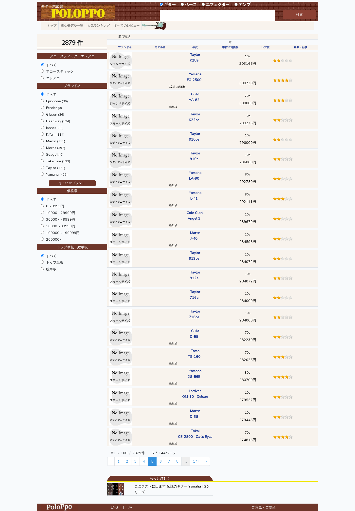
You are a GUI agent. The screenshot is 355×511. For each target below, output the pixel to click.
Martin (55, 141)
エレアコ (53, 78)
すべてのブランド (72, 183)
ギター (170, 4)
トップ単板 (54, 262)
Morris (55, 147)
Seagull (54, 154)
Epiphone (57, 101)
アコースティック (60, 71)
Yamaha (57, 174)
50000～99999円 (60, 226)
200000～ (54, 239)
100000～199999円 (63, 232)
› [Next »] (206, 461)
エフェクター (218, 4)
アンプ (244, 4)
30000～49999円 (60, 219)
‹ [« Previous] (110, 461)
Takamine (58, 161)
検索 (299, 14)
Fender (54, 107)
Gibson (55, 114)
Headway (58, 121)
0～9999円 (55, 206)
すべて (51, 64)
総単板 (51, 269)
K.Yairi (55, 134)
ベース (191, 4)
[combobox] (217, 15)
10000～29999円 (60, 212)
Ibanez (54, 127)
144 (196, 461)
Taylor (55, 167)
